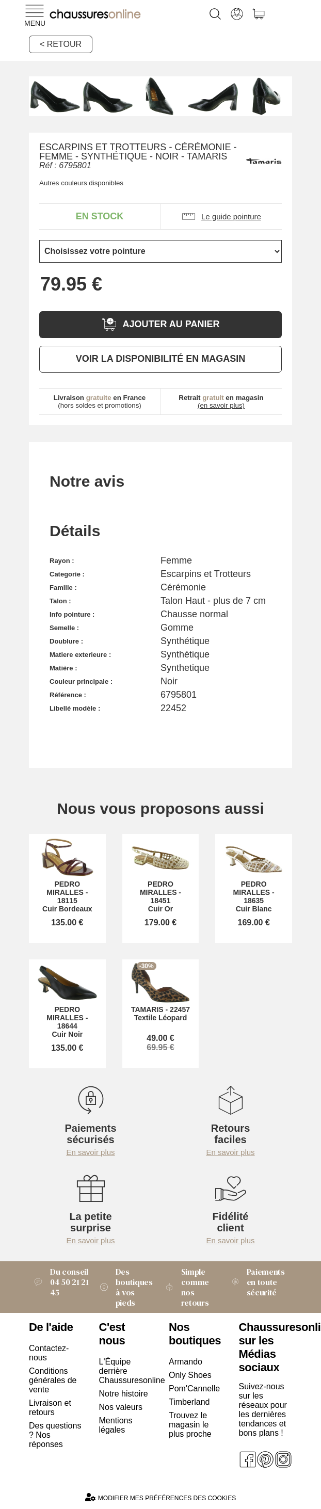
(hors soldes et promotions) (100, 401)
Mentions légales (116, 1425)
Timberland (189, 1402)
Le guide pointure (221, 216)
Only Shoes (190, 1375)
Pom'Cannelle (194, 1388)
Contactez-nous (49, 1353)
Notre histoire (123, 1393)
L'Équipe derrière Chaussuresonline (126, 1371)
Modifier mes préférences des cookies (160, 1497)
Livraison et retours (50, 1408)
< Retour (61, 44)
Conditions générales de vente (53, 1380)
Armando (185, 1361)
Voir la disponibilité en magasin (160, 359)
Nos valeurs (120, 1407)
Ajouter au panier (160, 324)
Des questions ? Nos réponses (55, 1435)
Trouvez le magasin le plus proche (190, 1424)
